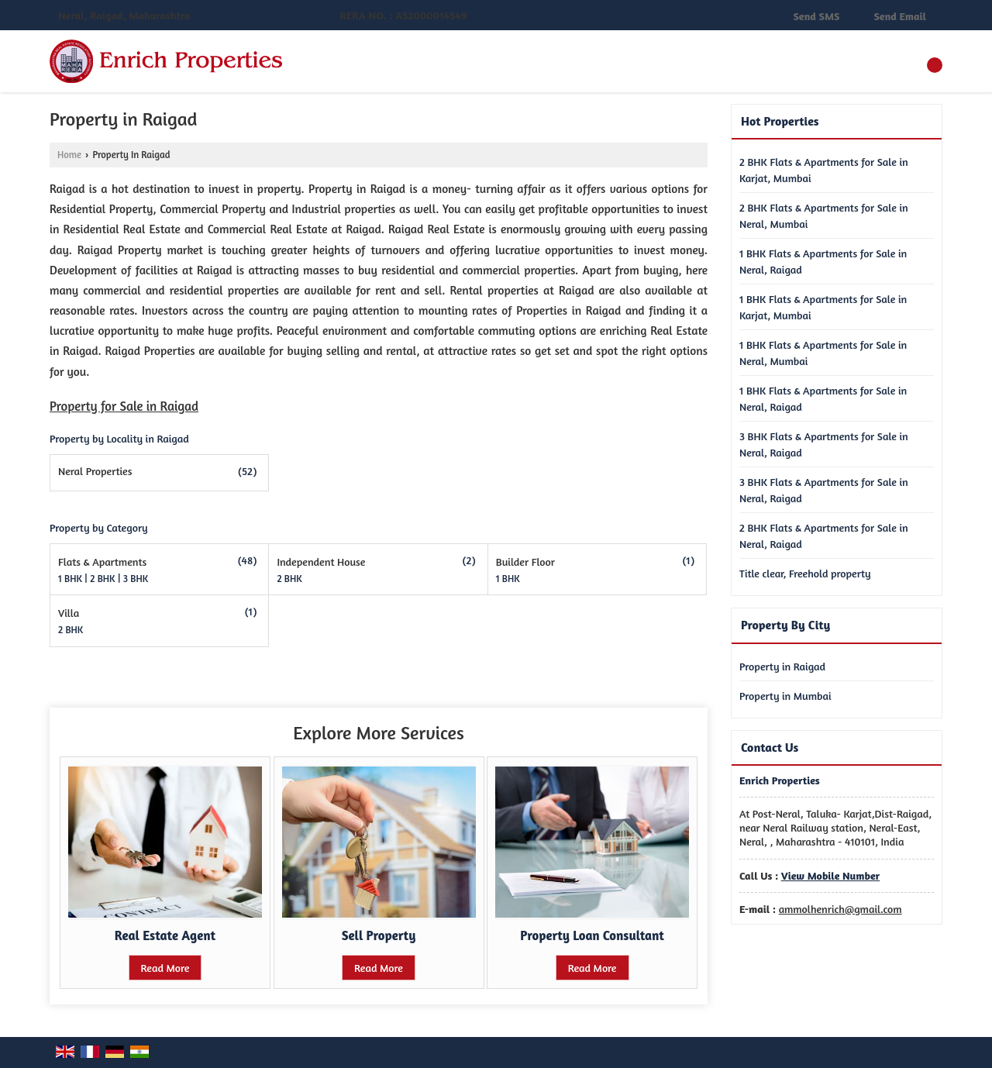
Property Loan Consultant (591, 935)
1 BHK (71, 578)
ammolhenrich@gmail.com (840, 908)
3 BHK (135, 578)
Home (69, 154)
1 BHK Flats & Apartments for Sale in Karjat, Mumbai (823, 307)
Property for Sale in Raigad (124, 406)
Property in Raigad (782, 666)
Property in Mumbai (785, 695)
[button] (263, 15)
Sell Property (379, 935)
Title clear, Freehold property (805, 573)
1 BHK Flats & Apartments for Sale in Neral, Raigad (823, 261)
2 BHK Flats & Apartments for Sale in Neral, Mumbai (823, 215)
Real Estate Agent (165, 935)
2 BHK (103, 578)
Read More (165, 967)
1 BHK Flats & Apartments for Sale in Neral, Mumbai (823, 352)
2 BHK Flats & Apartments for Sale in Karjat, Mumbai (823, 169)
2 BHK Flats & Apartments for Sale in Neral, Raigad (823, 535)
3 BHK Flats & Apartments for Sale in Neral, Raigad (823, 444)
